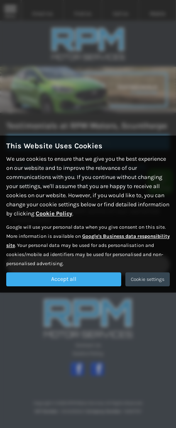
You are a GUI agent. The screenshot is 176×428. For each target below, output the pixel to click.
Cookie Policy (54, 213)
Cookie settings (147, 279)
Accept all (63, 279)
